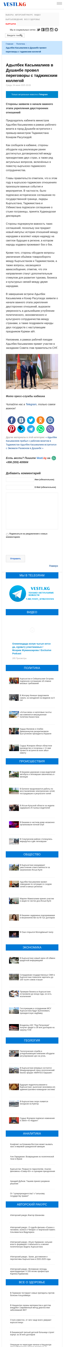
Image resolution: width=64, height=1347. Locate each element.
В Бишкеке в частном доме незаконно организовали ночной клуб (37, 823)
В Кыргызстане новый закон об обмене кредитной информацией (38, 959)
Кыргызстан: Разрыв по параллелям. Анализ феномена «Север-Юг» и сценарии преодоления (32, 1137)
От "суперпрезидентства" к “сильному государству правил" (27, 1162)
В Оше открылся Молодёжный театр (36, 932)
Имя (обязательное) (44, 479)
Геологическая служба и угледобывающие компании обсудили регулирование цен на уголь (32, 1037)
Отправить (15, 559)
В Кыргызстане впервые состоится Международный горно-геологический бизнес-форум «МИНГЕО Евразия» (31, 1050)
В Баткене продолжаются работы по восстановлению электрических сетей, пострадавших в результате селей (37, 791)
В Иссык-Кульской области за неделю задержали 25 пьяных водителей (37, 806)
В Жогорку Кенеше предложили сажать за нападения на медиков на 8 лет (37, 697)
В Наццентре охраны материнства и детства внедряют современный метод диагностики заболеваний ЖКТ (30, 1274)
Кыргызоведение (14, 19)
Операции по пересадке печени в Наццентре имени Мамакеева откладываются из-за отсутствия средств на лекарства (30, 1314)
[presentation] (31, 547)
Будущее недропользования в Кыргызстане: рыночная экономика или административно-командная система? (30, 1065)
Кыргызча (11, 24)
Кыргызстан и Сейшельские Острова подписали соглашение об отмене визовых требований (37, 681)
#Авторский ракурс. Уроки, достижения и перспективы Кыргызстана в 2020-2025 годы (30, 1225)
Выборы (10, 15)
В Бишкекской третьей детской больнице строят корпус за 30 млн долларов (32, 1300)
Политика (20, 44)
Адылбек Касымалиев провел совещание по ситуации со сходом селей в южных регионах (36, 884)
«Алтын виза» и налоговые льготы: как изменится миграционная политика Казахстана (36, 714)
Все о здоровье (32, 19)
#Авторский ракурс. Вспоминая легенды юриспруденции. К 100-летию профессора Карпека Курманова (29, 1238)
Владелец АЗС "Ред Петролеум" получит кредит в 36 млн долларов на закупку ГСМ (33, 1015)
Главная (9, 44)
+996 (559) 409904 (17, 462)
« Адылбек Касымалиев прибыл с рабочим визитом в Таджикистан (31, 441)
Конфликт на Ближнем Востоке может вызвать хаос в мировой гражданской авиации (31, 1112)
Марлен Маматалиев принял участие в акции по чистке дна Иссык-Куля (37, 900)
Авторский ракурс (24, 15)
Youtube (47, 29)
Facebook (43, 29)
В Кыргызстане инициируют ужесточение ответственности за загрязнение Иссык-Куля (35, 867)
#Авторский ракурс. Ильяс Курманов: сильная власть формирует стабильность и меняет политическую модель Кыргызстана (31, 1211)
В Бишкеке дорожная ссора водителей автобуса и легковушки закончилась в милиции (37, 774)
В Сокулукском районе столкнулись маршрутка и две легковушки (36, 840)
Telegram (56, 29)
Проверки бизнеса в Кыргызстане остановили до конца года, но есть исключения (32, 990)
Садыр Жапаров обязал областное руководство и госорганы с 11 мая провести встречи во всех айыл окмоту (36, 749)
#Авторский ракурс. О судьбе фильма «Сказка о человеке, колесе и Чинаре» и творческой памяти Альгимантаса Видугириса (33, 1196)
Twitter (38, 29)
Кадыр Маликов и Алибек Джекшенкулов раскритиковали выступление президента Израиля (35, 731)
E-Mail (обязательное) (45, 487)
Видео (37, 15)
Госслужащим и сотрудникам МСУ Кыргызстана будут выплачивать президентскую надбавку (32, 1003)
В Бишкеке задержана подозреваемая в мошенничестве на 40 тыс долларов (37, 916)
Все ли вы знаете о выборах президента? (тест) (32, 1336)
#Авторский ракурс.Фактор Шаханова (27, 1182)
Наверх (53, 566)
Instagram (52, 29)
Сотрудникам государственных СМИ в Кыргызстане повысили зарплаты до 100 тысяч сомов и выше (31, 977)
